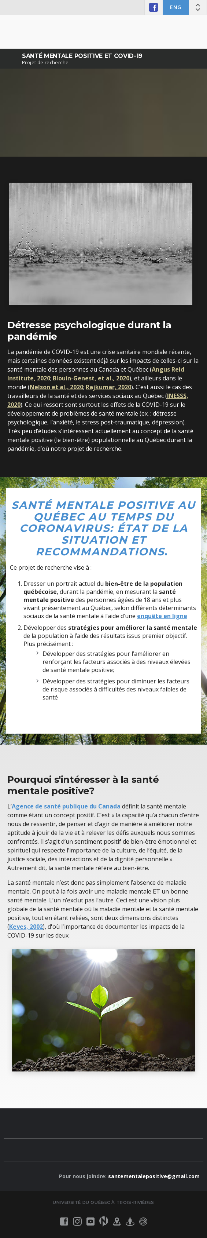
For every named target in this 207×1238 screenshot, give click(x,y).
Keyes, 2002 (26, 927)
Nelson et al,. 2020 (56, 387)
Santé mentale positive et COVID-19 (82, 55)
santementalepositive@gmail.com (154, 1176)
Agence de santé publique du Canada (66, 806)
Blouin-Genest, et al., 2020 (91, 378)
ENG (175, 7)
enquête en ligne (162, 616)
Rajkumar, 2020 (108, 387)
